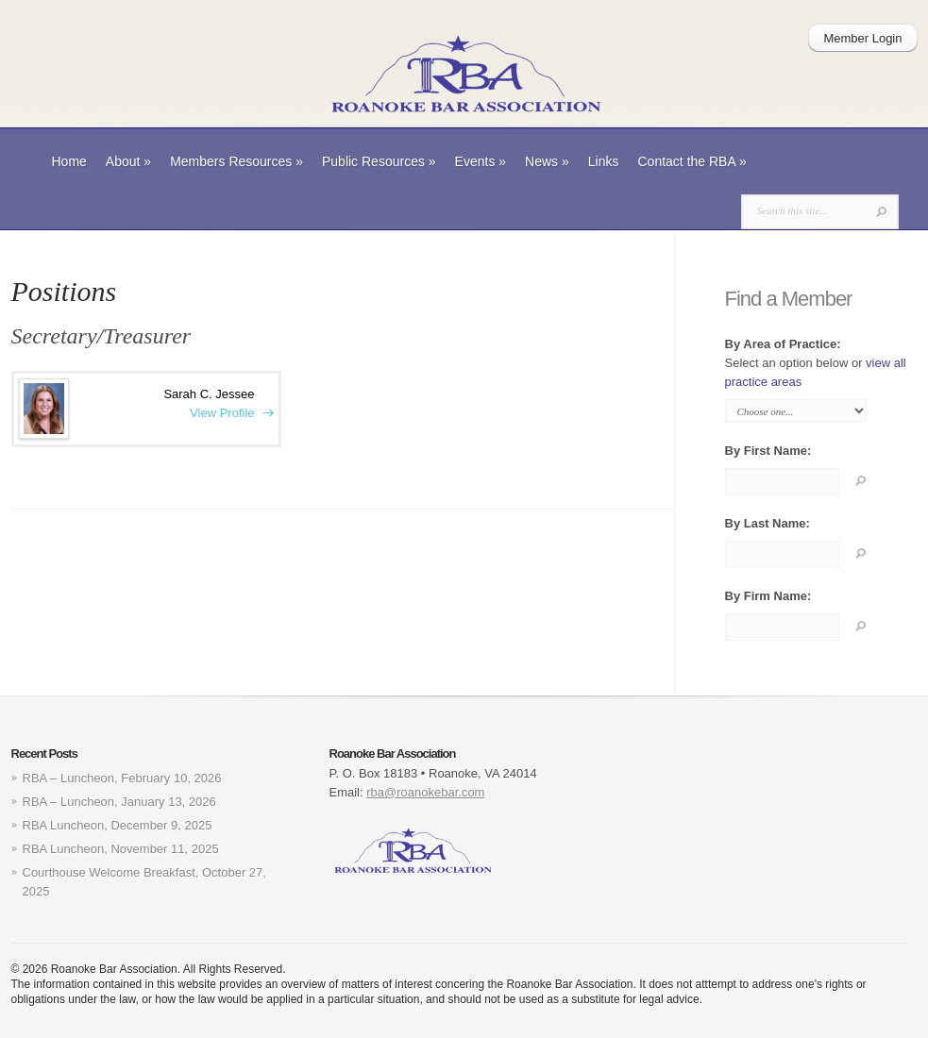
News (547, 161)
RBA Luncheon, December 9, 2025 (117, 825)
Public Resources (379, 161)
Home (69, 161)
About (128, 161)
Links (603, 161)
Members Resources (236, 161)
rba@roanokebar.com (425, 792)
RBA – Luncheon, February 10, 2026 (122, 778)
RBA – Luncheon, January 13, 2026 (119, 802)
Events (481, 161)
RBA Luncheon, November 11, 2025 (121, 849)
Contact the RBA (692, 161)
